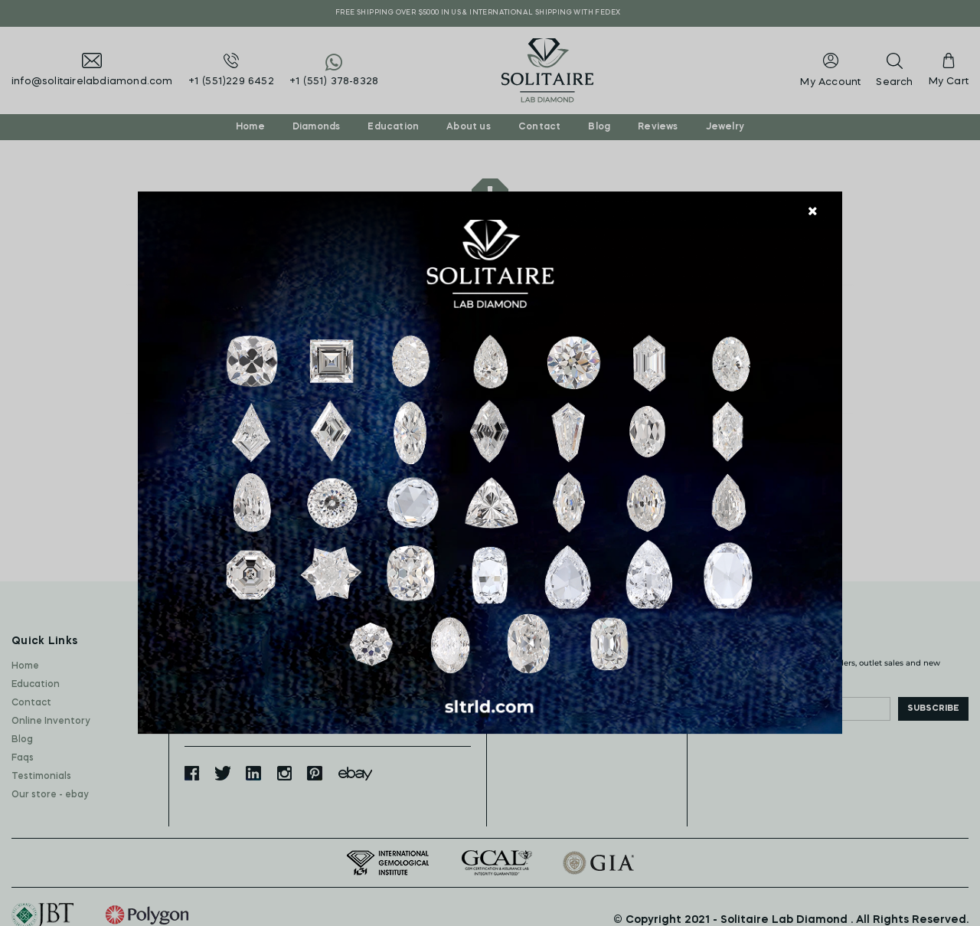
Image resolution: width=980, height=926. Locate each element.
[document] (490, 463)
